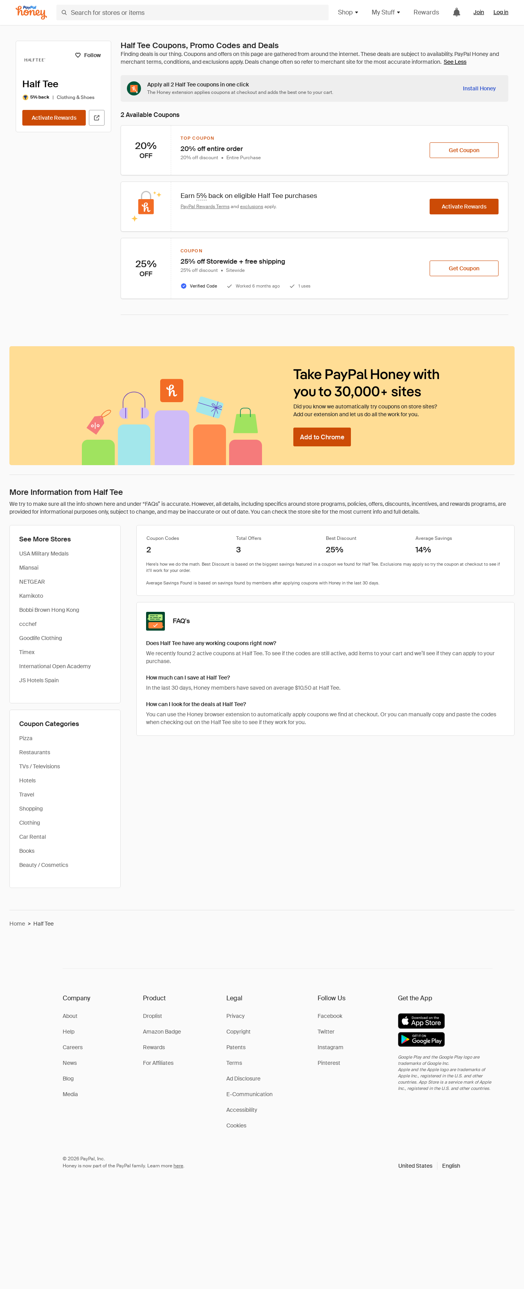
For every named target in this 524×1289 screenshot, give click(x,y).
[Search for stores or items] (192, 12)
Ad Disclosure (243, 1078)
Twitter (326, 1031)
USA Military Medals (44, 553)
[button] (429, 1166)
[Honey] (31, 13)
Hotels (27, 780)
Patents (236, 1047)
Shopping (31, 808)
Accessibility (241, 1109)
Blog (68, 1078)
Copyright (238, 1031)
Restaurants (34, 752)
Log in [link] (500, 12)
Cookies (236, 1125)
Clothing (29, 822)
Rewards (426, 12)
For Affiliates (158, 1062)
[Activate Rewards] (54, 118)
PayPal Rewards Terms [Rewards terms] (205, 206)
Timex (26, 652)
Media (70, 1094)
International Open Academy (55, 666)
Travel (26, 794)
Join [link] (478, 12)
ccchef (27, 623)
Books (26, 850)
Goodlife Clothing (40, 638)
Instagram (330, 1047)
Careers (73, 1047)
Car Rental (32, 836)
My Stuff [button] (386, 12)
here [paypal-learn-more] (178, 1166)
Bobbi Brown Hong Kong (49, 609)
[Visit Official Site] (97, 118)
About (70, 1015)
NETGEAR (32, 581)
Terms (234, 1062)
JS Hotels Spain (39, 680)
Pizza (26, 738)
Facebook (330, 1015)
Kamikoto (31, 595)
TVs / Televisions (39, 766)
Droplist (152, 1015)
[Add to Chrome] (322, 437)
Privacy (235, 1015)
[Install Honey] (479, 88)
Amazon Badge (162, 1031)
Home (17, 923)
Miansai (28, 567)
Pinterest (329, 1062)
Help (68, 1031)
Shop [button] (348, 12)
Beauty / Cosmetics (43, 864)
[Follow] (87, 55)
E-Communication (249, 1094)
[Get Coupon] (464, 150)
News (70, 1062)
